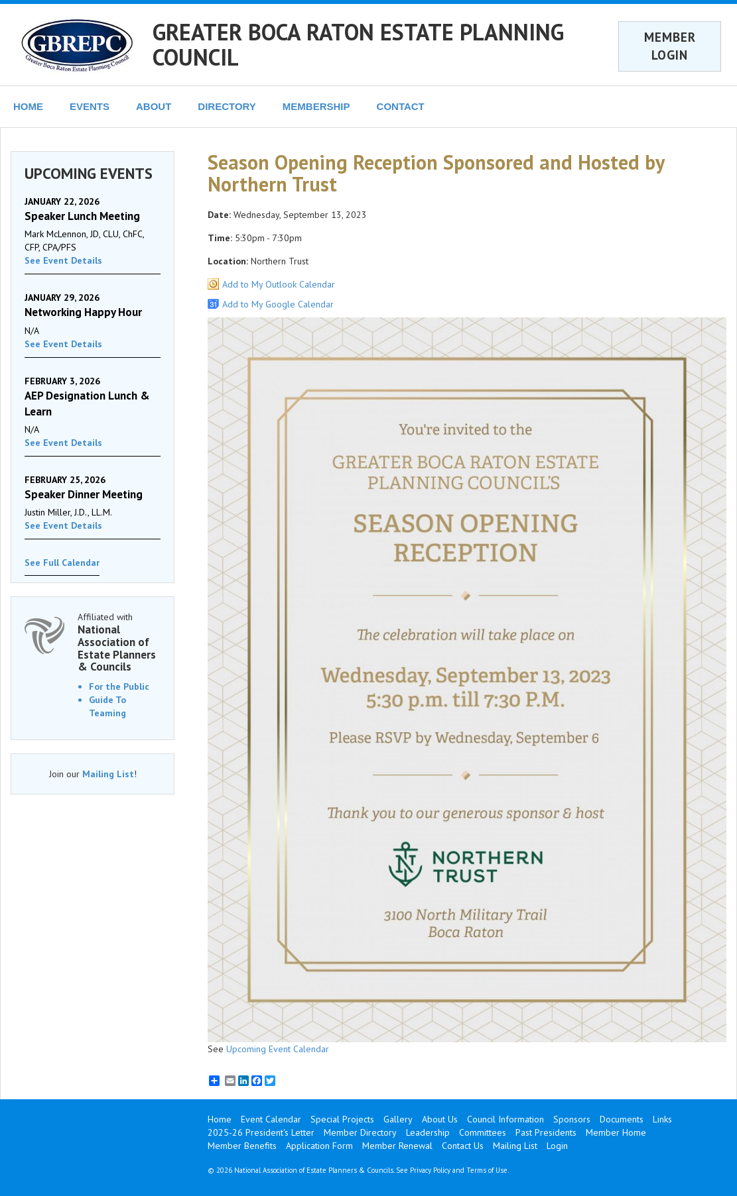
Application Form (319, 1146)
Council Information (505, 1119)
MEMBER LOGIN (670, 46)
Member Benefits (242, 1146)
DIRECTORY (227, 106)
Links (662, 1119)
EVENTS (89, 106)
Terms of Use (486, 1170)
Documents (621, 1119)
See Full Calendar (62, 563)
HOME (28, 106)
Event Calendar (271, 1119)
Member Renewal (397, 1146)
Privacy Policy (430, 1170)
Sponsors (571, 1119)
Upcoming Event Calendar (277, 1049)
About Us (440, 1119)
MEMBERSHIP (316, 106)
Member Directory (360, 1132)
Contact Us (463, 1146)
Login (557, 1146)
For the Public (119, 686)
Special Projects (342, 1119)
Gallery (398, 1119)
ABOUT (153, 106)
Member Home (616, 1132)
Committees (482, 1132)
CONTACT (401, 106)
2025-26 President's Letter (261, 1132)
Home (220, 1119)
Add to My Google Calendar (278, 304)
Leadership (428, 1132)
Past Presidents (545, 1132)
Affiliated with (119, 642)
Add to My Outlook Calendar (278, 284)
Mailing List (108, 774)
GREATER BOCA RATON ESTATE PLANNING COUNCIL (358, 44)
